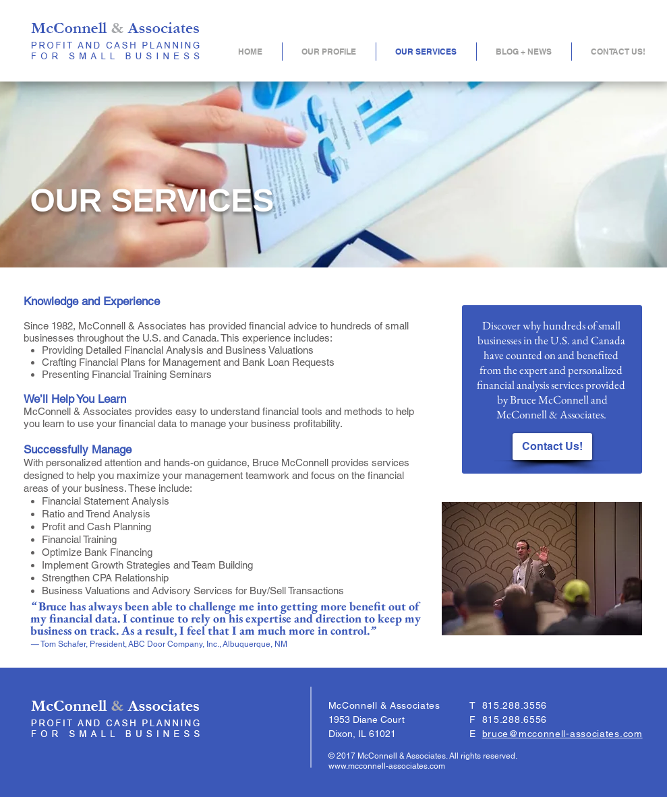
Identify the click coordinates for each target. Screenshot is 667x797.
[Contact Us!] (552, 446)
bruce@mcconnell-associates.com (562, 733)
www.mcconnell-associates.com (386, 766)
